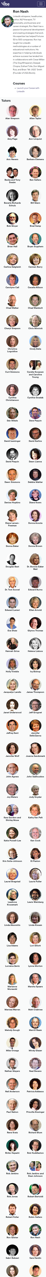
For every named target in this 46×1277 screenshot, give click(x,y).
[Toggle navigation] (41, 4)
